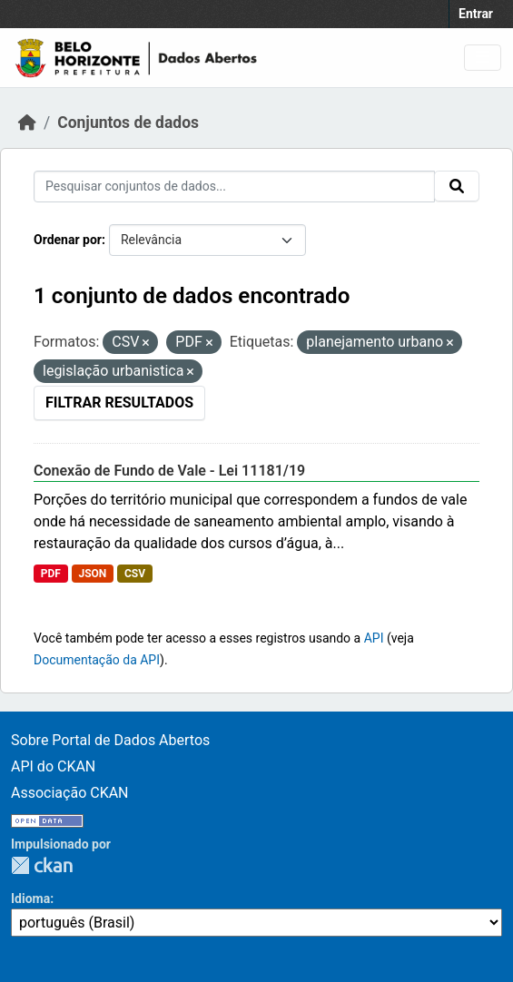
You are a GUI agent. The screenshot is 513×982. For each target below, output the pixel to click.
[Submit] (456, 186)
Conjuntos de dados (128, 122)
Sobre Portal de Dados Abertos (110, 740)
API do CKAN (53, 766)
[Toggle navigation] (482, 57)
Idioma (30, 898)
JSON (92, 573)
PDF (51, 573)
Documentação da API (97, 660)
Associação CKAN (70, 792)
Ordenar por (68, 239)
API (374, 638)
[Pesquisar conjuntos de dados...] (234, 186)
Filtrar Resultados (119, 402)
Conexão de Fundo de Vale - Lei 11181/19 (169, 470)
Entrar (476, 13)
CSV (134, 573)
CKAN (42, 865)
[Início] (27, 122)
